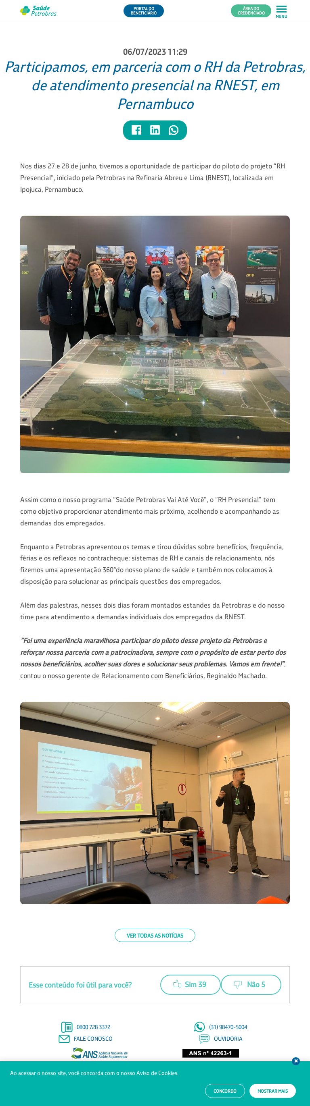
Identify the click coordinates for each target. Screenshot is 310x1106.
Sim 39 (189, 983)
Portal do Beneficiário (144, 11)
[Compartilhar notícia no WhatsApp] (173, 133)
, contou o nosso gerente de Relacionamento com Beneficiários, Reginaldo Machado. (153, 658)
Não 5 (249, 985)
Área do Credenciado (251, 11)
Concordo (225, 1091)
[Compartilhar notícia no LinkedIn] (155, 133)
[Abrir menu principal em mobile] (281, 11)
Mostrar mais (273, 1091)
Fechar (296, 1061)
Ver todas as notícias (155, 935)
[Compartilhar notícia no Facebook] (137, 133)
